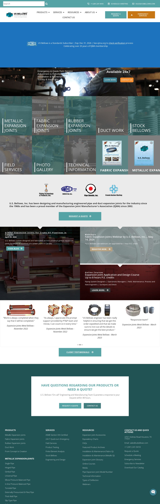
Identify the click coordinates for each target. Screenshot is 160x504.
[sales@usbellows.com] (133, 4)
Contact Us (126, 80)
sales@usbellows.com (145, 4)
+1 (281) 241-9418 (97, 4)
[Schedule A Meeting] (109, 4)
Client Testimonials (80, 352)
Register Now (101, 249)
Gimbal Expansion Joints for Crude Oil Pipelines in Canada (36, 233)
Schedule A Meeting (119, 4)
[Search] (46, 3)
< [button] (3, 81)
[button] (78, 345)
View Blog (15, 248)
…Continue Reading (60, 243)
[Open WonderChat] (153, 492)
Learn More (110, 80)
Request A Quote (80, 216)
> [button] (157, 81)
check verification (117, 43)
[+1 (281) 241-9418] (88, 4)
